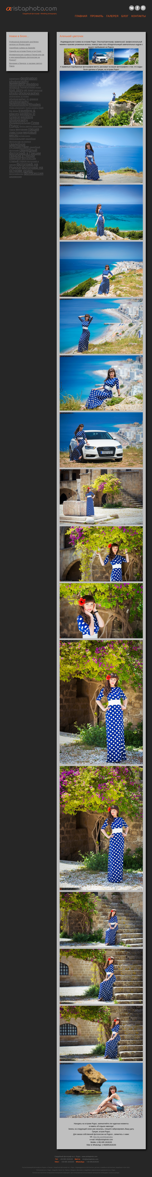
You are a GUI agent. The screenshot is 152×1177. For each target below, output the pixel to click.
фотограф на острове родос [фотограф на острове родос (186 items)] (26, 169)
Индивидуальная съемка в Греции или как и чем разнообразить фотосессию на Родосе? (26, 57)
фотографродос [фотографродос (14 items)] (16, 174)
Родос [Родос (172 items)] (14, 126)
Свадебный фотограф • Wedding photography (40, 13)
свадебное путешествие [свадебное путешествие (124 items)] (19, 145)
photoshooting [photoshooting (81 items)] (18, 104)
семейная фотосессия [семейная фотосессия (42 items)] (22, 158)
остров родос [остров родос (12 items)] (24, 136)
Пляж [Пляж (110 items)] (35, 123)
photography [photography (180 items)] (19, 102)
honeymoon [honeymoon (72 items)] (27, 87)
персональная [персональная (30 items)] (17, 138)
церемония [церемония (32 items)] (15, 176)
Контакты (138, 16)
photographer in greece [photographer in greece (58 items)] (23, 99)
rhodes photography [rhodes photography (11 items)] (17, 108)
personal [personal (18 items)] (38, 90)
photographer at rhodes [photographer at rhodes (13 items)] (19, 96)
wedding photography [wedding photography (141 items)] (21, 118)
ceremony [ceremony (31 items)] (14, 78)
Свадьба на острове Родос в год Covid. (25, 51)
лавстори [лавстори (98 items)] (16, 132)
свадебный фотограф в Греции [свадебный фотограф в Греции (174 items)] (25, 151)
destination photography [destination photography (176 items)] (23, 80)
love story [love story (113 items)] (16, 90)
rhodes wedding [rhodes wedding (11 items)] (32, 108)
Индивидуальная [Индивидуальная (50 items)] (20, 122)
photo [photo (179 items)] (13, 93)
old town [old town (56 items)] (28, 90)
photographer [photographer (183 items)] (29, 93)
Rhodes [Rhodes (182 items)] (34, 104)
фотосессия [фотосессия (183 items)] (33, 173)
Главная (81, 16)
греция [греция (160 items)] (33, 129)
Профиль (96, 16)
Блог (124, 16)
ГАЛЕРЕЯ (112, 16)
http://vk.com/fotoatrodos (103, 1137)
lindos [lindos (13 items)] (38, 87)
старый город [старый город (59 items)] (18, 161)
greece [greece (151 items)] (14, 87)
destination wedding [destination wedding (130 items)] (23, 84)
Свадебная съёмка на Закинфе (22, 48)
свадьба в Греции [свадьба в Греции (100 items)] (22, 156)
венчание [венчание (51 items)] (22, 129)
